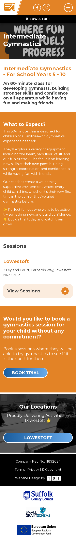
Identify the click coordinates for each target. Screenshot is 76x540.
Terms (20, 470)
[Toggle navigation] (68, 7)
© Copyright (51, 470)
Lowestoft (38, 437)
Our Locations (38, 407)
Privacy (33, 470)
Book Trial (25, 372)
